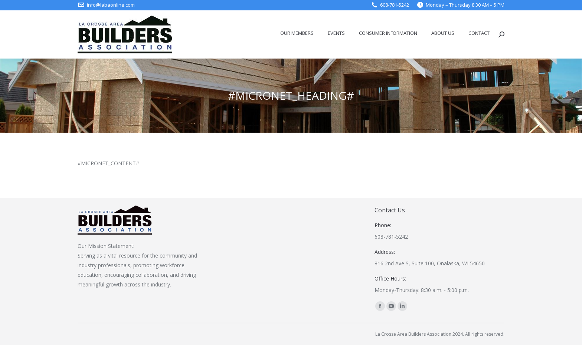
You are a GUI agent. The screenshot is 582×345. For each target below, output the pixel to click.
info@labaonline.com (111, 4)
